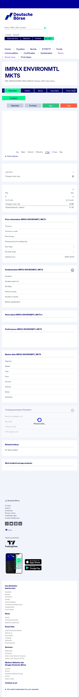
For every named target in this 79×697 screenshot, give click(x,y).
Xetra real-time (12, 38)
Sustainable (46, 53)
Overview (13, 90)
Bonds (33, 49)
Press (7, 671)
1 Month (30, 152)
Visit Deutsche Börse (13, 630)
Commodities (11, 53)
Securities (9, 635)
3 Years (54, 152)
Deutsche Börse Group (14, 673)
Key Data (55, 90)
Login (48, 38)
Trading (8, 638)
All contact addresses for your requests (22, 689)
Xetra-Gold (9, 679)
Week (23, 152)
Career (8, 669)
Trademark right (11, 515)
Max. (61, 152)
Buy (51, 105)
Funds (59, 49)
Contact (8, 35)
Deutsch (16, 35)
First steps (26, 57)
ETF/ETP (46, 49)
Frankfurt (14, 98)
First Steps (9, 609)
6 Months (39, 152)
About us (8, 633)
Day (17, 152)
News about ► (24, 314)
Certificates (29, 53)
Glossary (8, 640)
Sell (68, 105)
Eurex (7, 676)
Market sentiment (12, 622)
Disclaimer (9, 510)
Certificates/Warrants (13, 604)
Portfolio (38, 38)
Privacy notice (10, 513)
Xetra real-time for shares (15, 656)
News (61, 53)
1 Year (47, 152)
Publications (10, 643)
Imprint (7, 508)
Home (8, 49)
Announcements (11, 620)
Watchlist (26, 38)
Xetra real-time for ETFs (14, 658)
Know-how (10, 57)
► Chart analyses (11, 156)
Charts (27, 90)
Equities (20, 49)
